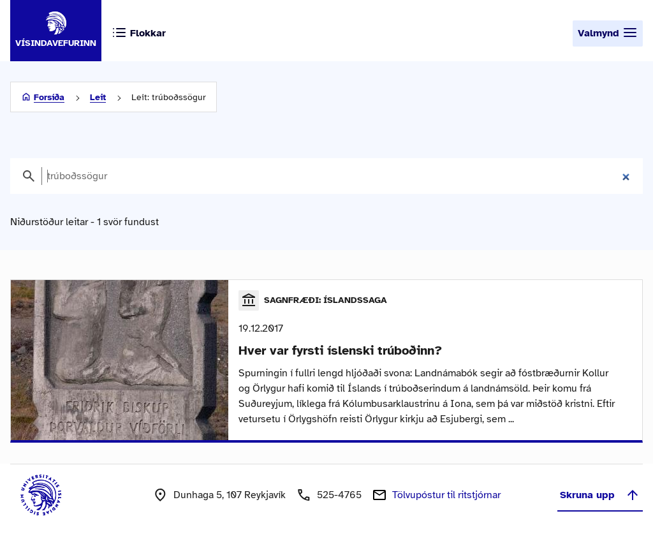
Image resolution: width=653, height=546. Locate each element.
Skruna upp (600, 495)
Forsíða (49, 97)
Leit (98, 97)
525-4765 (339, 495)
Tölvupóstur (446, 495)
